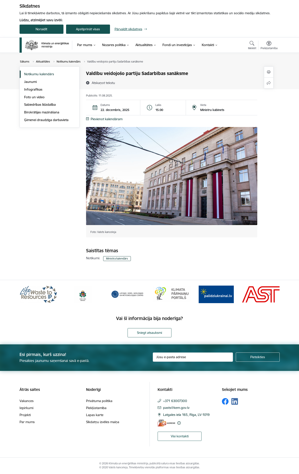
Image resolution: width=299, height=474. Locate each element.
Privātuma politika (99, 401)
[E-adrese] (166, 423)
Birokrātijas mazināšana (41, 112)
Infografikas (33, 89)
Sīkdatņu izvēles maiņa (102, 422)
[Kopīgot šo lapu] (268, 83)
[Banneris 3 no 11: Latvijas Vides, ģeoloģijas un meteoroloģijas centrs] (127, 294)
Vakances (27, 401)
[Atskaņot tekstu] (103, 82)
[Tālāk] (269, 294)
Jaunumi (30, 82)
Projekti (25, 415)
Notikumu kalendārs (39, 74)
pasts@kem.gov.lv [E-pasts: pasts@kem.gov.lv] (176, 408)
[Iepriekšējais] (29, 294)
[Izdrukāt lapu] (268, 72)
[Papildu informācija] (179, 423)
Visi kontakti (180, 436)
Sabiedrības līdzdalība (40, 104)
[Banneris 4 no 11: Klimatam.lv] (172, 294)
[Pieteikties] (258, 357)
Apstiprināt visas (88, 29)
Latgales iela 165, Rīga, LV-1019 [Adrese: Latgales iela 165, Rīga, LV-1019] (186, 415)
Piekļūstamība (96, 408)
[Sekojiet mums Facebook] (225, 401)
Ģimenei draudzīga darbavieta (46, 120)
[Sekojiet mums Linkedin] (234, 401)
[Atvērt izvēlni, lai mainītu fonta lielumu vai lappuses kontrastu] (269, 46)
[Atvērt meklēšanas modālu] (252, 46)
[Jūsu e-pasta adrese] (193, 357)
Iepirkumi (26, 408)
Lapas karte (94, 415)
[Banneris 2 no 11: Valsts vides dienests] (83, 294)
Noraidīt (41, 29)
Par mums (27, 422)
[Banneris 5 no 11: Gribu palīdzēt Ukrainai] (216, 294)
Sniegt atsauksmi (149, 333)
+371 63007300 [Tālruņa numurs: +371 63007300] (175, 401)
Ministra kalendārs (117, 258)
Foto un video (34, 97)
